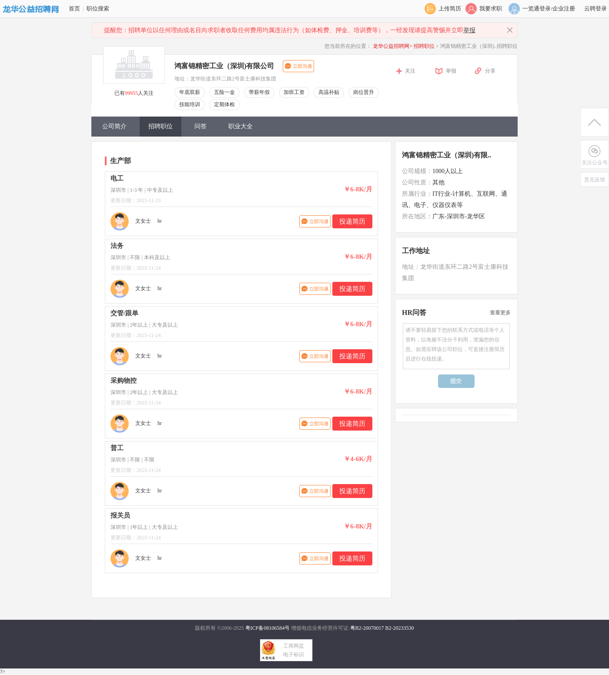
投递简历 (352, 221)
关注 (410, 71)
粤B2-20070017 (367, 628)
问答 (200, 126)
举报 (469, 30)
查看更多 (500, 313)
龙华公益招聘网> (392, 46)
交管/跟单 (124, 313)
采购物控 (123, 380)
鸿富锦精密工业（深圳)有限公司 (224, 66)
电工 (117, 178)
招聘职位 (425, 46)
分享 (490, 71)
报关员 (120, 515)
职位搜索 (98, 8)
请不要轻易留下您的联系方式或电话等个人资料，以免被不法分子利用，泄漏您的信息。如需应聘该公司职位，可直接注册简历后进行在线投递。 (456, 346)
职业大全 (240, 126)
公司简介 (114, 126)
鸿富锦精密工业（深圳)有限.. (446, 155)
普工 (117, 447)
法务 (117, 245)
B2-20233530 (399, 628)
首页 (74, 8)
